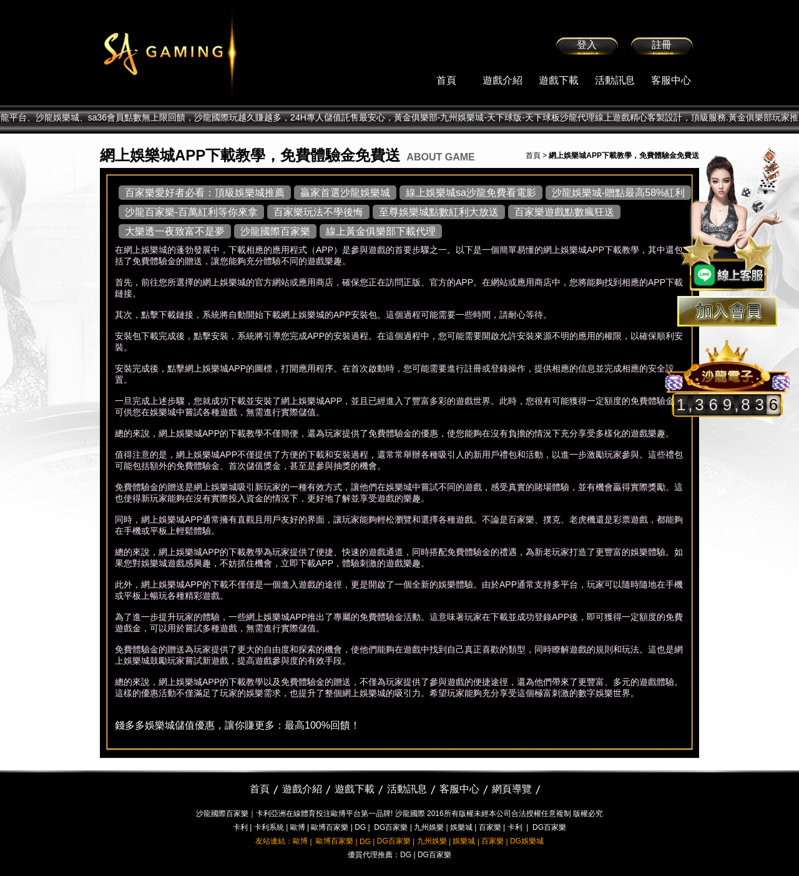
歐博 (297, 827)
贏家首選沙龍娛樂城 (345, 192)
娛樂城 (461, 827)
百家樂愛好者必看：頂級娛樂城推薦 (205, 192)
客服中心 (671, 80)
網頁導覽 (512, 789)
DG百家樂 (391, 827)
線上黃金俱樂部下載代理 (381, 231)
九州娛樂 (429, 827)
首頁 (446, 80)
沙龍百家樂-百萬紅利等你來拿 (191, 212)
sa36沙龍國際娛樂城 (201, 53)
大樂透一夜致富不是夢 (175, 231)
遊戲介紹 (502, 80)
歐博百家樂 (329, 827)
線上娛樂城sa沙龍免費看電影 (471, 192)
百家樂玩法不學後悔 (318, 212)
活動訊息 (615, 80)
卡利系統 (269, 827)
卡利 (240, 827)
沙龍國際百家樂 (275, 231)
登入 (587, 44)
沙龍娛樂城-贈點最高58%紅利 (618, 192)
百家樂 (490, 827)
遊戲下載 (559, 80)
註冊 (662, 44)
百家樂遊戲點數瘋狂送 (564, 212)
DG (360, 827)
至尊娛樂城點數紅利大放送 (439, 212)
